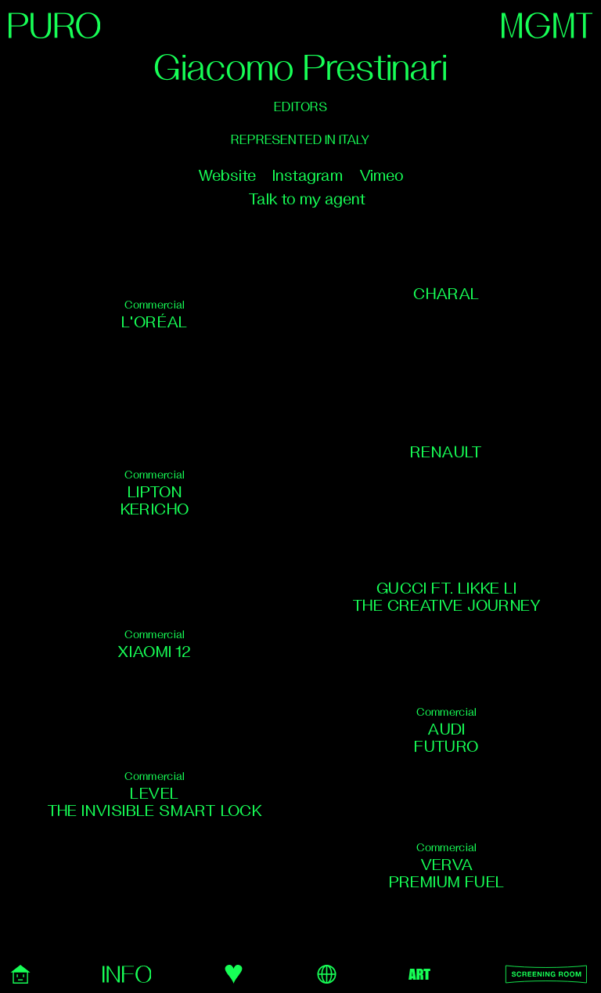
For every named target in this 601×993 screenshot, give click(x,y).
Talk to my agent (306, 199)
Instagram (307, 176)
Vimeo (381, 176)
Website (227, 176)
